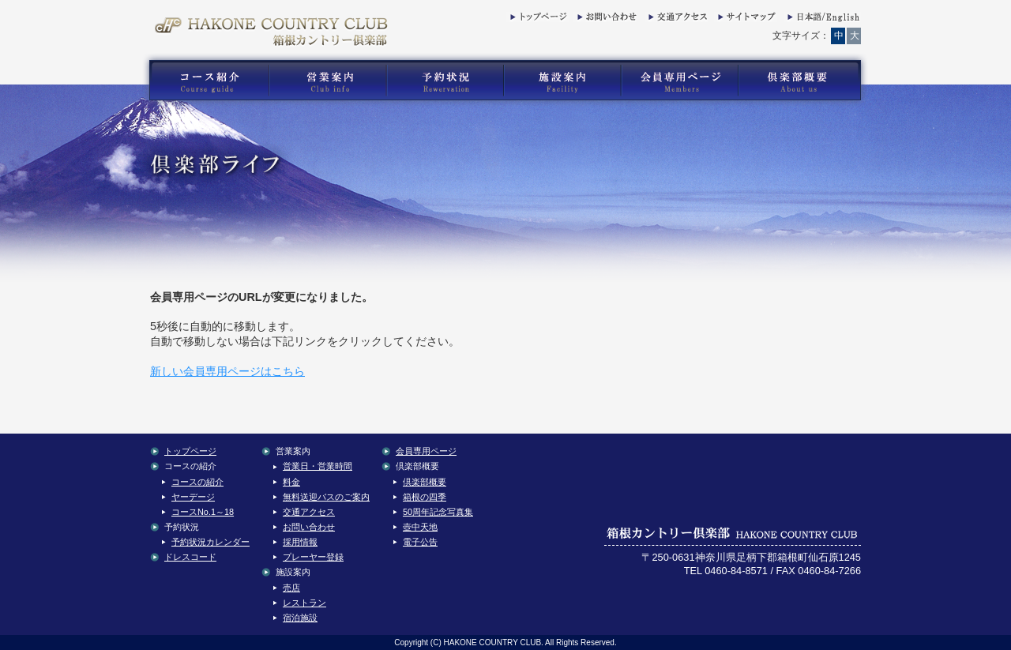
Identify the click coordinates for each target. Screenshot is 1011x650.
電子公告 (420, 542)
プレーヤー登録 (313, 557)
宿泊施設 (300, 617)
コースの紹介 (197, 482)
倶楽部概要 (424, 482)
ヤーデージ (193, 497)
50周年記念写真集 (438, 512)
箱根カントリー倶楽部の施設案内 (562, 80)
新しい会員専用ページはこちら (227, 371)
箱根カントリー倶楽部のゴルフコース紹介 (205, 80)
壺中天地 (420, 527)
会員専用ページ (426, 451)
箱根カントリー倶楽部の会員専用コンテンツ (679, 80)
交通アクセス (676, 20)
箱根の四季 (424, 497)
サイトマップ (745, 20)
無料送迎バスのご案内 (326, 497)
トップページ (537, 20)
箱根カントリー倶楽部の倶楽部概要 (803, 80)
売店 (291, 587)
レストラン (304, 602)
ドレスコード (190, 557)
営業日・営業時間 (317, 466)
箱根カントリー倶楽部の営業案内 (328, 80)
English (822, 20)
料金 (291, 482)
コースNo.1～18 (202, 512)
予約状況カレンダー (210, 542)
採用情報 (300, 542)
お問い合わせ (605, 20)
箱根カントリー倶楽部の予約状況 (445, 80)
